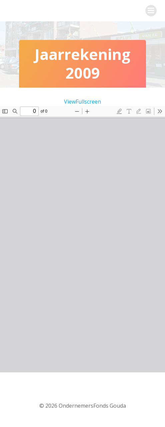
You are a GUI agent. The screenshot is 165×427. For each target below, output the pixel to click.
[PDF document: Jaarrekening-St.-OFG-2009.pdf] (82, 239)
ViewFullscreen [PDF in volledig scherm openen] (82, 101)
